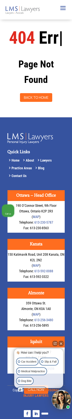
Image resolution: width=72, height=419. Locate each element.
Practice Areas (22, 168)
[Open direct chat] (55, 343)
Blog (41, 168)
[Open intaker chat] (20, 390)
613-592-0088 (43, 271)
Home (16, 160)
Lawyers (46, 160)
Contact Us (19, 176)
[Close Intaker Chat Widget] (61, 343)
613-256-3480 (43, 320)
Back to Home (36, 97)
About (30, 160)
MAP (36, 217)
